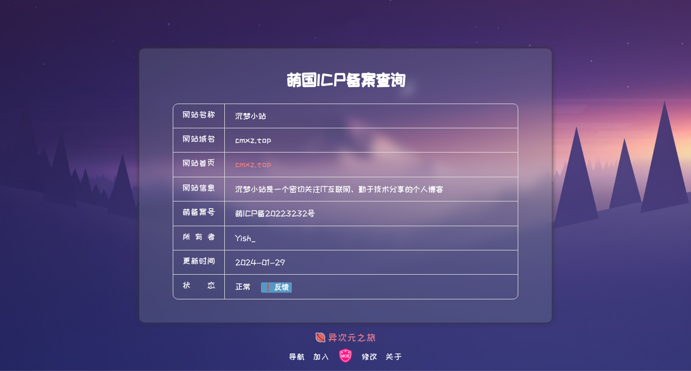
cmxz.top (253, 164)
